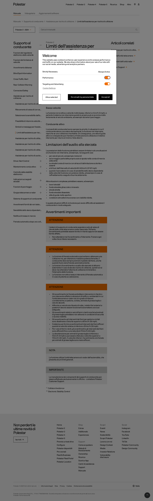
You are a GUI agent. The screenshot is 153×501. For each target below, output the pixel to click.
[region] (77, 77)
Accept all (105, 97)
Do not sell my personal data (82, 97)
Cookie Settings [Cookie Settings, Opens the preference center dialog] (49, 88)
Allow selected (51, 97)
